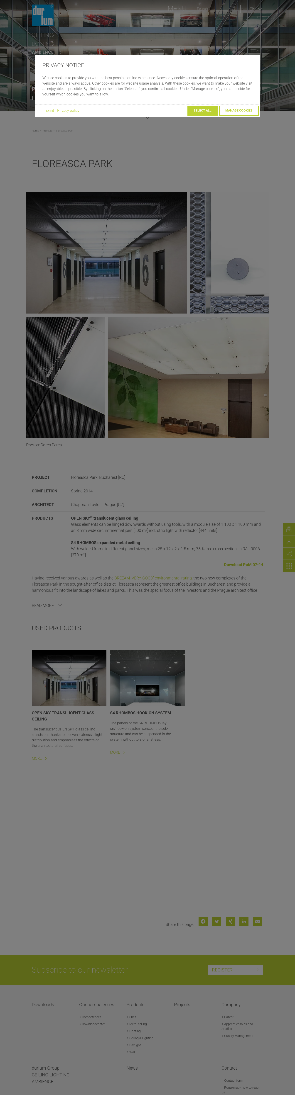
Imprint (48, 110)
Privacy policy (68, 110)
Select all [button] (202, 110)
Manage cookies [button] (239, 110)
